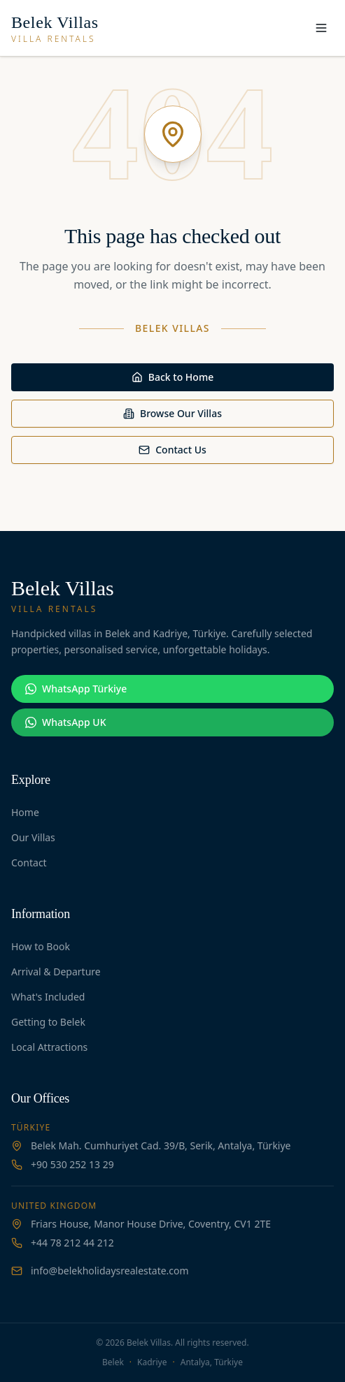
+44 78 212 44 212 (72, 1242)
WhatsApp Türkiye (76, 688)
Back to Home (172, 377)
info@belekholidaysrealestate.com (110, 1270)
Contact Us (172, 449)
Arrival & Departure (56, 971)
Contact (29, 862)
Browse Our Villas (172, 413)
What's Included (48, 996)
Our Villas (33, 837)
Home (25, 812)
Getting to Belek (48, 1021)
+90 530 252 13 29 (72, 1164)
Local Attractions (49, 1047)
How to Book (40, 946)
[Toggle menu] (321, 28)
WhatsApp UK (65, 722)
